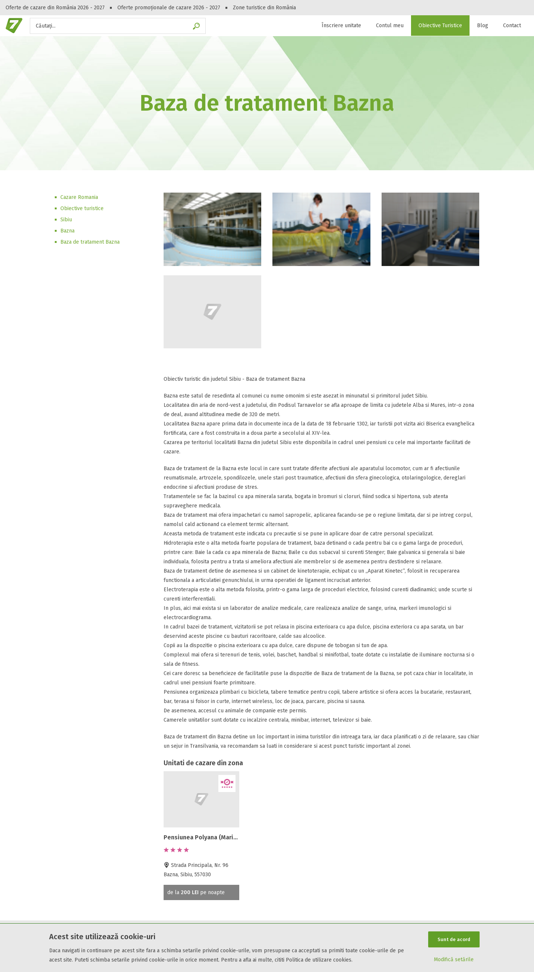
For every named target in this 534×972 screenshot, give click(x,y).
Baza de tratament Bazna (90, 242)
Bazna (67, 231)
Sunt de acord (453, 939)
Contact (512, 25)
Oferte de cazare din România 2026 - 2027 (55, 7)
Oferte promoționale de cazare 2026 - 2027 (168, 7)
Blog (482, 25)
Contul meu (390, 25)
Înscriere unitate (341, 25)
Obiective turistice (82, 208)
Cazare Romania (79, 197)
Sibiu (66, 219)
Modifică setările (454, 959)
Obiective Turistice (440, 25)
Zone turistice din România (264, 7)
